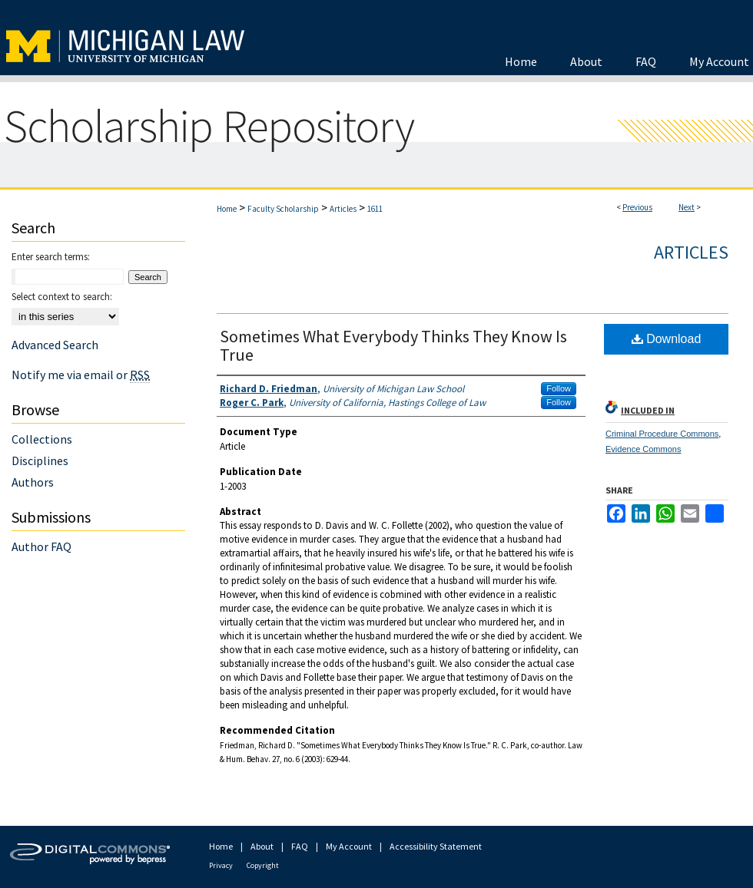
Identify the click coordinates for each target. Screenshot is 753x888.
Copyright (263, 865)
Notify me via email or (81, 374)
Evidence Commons (643, 449)
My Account (349, 846)
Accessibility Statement (436, 846)
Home (227, 208)
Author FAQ (41, 546)
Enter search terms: (51, 256)
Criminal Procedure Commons (661, 433)
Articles (343, 208)
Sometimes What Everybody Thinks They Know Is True (393, 345)
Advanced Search (55, 344)
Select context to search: (62, 296)
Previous (637, 207)
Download (667, 338)
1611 (375, 208)
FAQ (299, 846)
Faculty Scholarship (283, 208)
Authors (33, 482)
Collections (42, 439)
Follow (558, 388)
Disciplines (40, 460)
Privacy (221, 865)
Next (686, 207)
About (262, 846)
